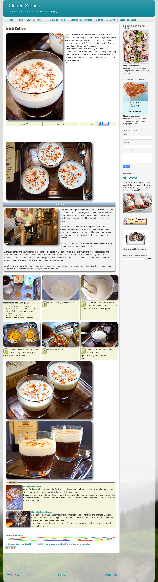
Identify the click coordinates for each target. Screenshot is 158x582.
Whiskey (86, 544)
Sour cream (77, 544)
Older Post (111, 574)
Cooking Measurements (81, 20)
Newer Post (12, 574)
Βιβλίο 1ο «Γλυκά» (58, 20)
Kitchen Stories (23, 6)
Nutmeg (68, 544)
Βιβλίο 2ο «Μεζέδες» (36, 20)
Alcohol (48, 544)
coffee (61, 544)
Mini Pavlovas (130, 178)
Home (20, 20)
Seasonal (111, 20)
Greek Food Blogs (128, 20)
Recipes (9, 20)
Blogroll (99, 20)
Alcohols (54, 544)
